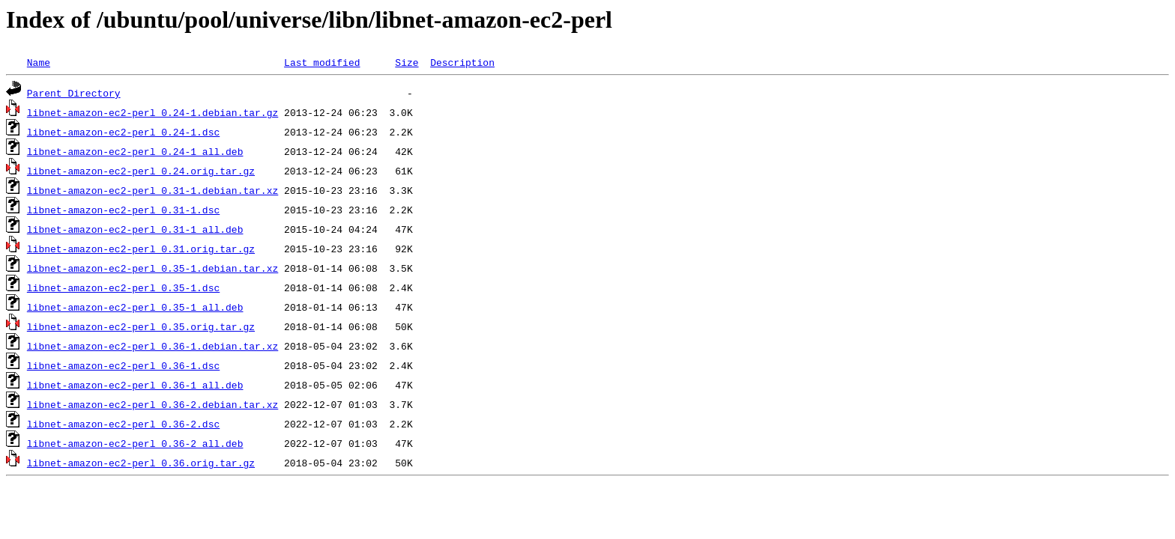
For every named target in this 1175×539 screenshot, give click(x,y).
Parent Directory (74, 93)
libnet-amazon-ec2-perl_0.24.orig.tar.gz (141, 170)
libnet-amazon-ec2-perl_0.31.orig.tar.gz (141, 248)
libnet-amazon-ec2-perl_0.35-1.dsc (123, 287)
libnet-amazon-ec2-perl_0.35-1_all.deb (135, 307)
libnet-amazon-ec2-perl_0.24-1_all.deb (135, 151)
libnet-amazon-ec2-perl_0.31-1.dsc (123, 209)
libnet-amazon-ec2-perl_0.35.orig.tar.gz (141, 326)
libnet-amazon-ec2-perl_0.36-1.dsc (123, 365)
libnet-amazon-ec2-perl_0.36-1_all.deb (135, 385)
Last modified (322, 62)
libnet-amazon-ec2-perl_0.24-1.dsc (123, 131)
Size (406, 62)
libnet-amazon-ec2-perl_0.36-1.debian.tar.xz (152, 346)
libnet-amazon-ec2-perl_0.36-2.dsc (123, 423)
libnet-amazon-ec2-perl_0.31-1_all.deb (135, 229)
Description (462, 62)
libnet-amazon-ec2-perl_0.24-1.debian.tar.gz (152, 112)
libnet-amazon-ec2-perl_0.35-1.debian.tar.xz (152, 268)
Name (38, 62)
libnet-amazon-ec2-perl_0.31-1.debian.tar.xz (152, 190)
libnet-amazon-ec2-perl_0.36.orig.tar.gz (141, 462)
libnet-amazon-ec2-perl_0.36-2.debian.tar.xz (152, 404)
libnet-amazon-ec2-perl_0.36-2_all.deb (135, 443)
